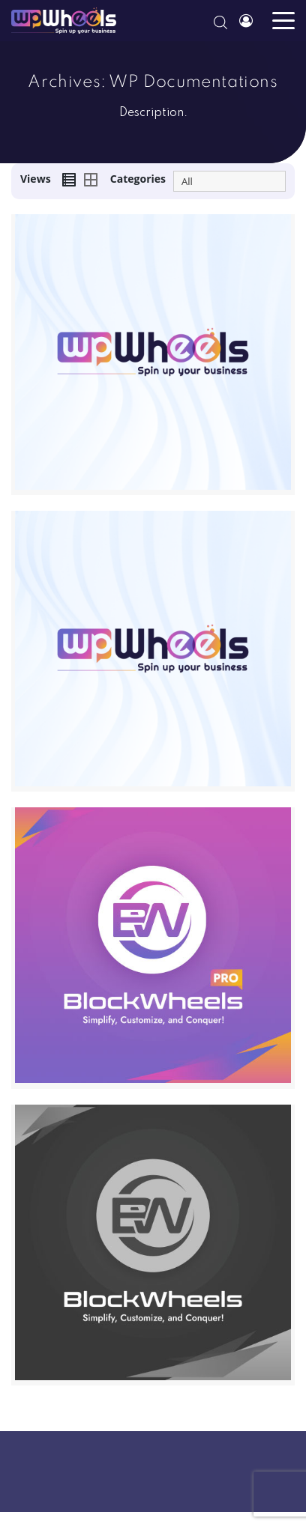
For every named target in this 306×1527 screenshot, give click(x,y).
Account (246, 24)
